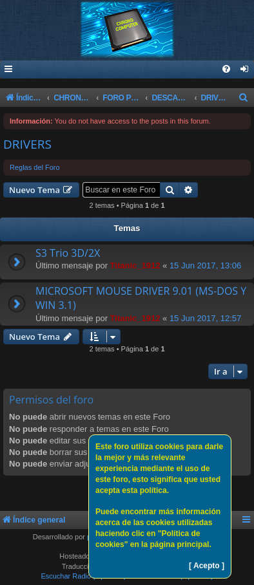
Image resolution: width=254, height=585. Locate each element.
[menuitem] (245, 70)
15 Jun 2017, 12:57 (205, 318)
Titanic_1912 (135, 265)
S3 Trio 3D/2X (67, 253)
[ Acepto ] (206, 565)
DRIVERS (27, 144)
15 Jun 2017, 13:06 (205, 265)
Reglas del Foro (35, 167)
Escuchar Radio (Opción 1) (83, 576)
